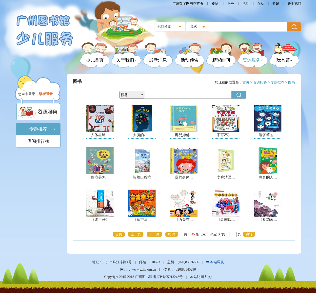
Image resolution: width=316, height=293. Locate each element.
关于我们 (294, 3)
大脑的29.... (142, 135)
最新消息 (158, 60)
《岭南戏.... (226, 220)
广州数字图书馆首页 (187, 3)
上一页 (136, 234)
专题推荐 (38, 129)
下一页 (154, 234)
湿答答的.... (268, 135)
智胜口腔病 (142, 177)
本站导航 (215, 262)
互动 (260, 3)
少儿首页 (95, 60)
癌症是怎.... (100, 177)
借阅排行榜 (38, 141)
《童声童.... (142, 220)
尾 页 (172, 234)
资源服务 (253, 60)
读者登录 (46, 94)
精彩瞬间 (221, 60)
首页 (118, 234)
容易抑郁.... (184, 135)
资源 (215, 3)
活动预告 (189, 60)
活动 (245, 3)
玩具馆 (284, 60)
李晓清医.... (226, 177)
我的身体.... (184, 177)
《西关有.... (184, 220)
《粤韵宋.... (268, 220)
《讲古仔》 (100, 220)
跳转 (249, 234)
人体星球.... (100, 135)
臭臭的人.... (268, 177)
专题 (275, 3)
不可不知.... (226, 135)
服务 (230, 3)
